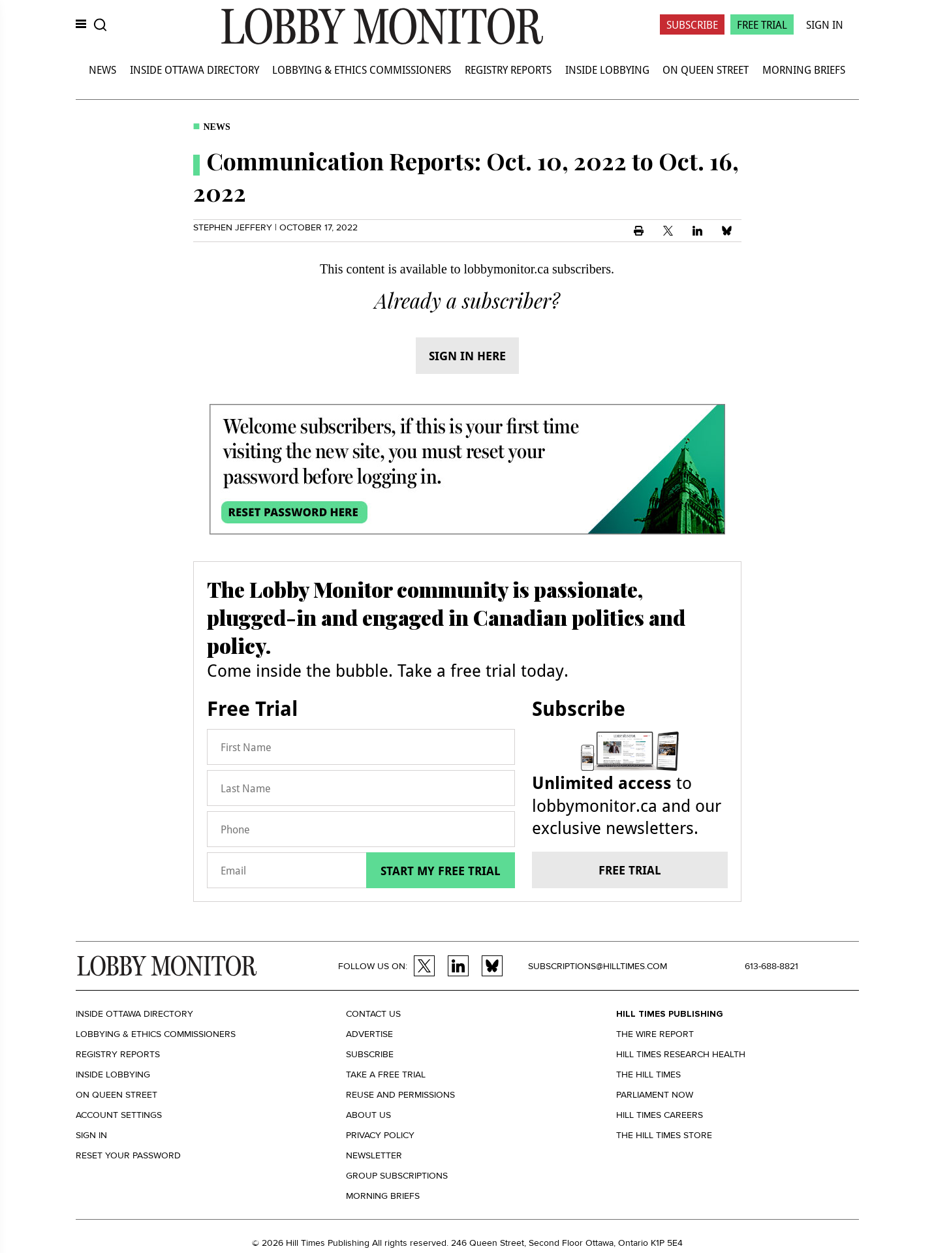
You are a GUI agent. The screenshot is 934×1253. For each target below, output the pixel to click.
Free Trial (762, 24)
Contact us (373, 1013)
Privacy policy (380, 1135)
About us (368, 1115)
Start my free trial (441, 870)
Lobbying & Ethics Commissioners (361, 69)
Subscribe (692, 24)
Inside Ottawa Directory (194, 69)
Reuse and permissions (400, 1094)
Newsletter (374, 1155)
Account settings (119, 1115)
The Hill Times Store (664, 1135)
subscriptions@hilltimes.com (597, 966)
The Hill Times (648, 1074)
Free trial (630, 870)
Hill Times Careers (659, 1115)
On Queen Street (705, 69)
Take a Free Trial (386, 1074)
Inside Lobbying (607, 69)
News (102, 69)
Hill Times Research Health (680, 1054)
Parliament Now (654, 1094)
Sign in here (467, 356)
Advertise (369, 1034)
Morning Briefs (803, 69)
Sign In (824, 24)
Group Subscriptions (397, 1175)
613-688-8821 (771, 966)
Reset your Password (128, 1155)
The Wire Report (655, 1034)
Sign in (91, 1135)
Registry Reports (508, 69)
